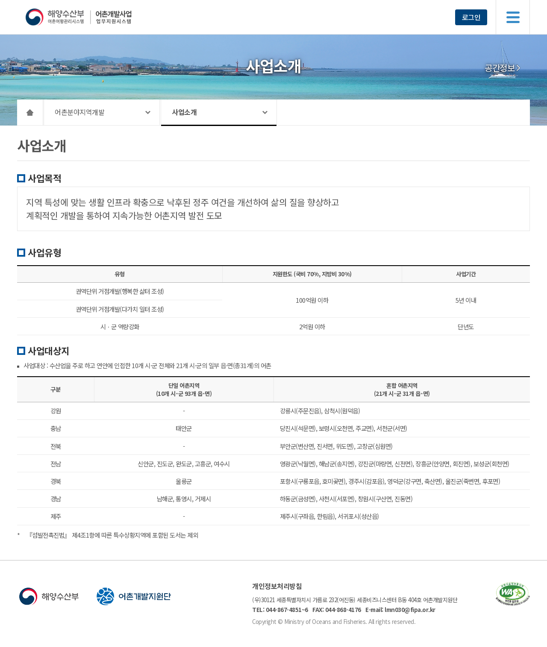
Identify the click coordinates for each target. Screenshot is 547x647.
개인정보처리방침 (277, 586)
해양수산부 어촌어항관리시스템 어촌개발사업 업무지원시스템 (95, 17)
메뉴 (513, 17)
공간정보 (500, 68)
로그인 (471, 17)
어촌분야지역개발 (79, 112)
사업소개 (184, 112)
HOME (30, 112)
